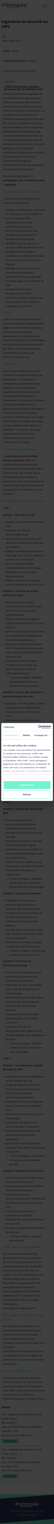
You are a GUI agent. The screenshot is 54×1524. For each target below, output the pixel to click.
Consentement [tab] (10, 735)
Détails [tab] (26, 735)
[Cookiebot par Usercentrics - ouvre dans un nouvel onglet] (38, 727)
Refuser (27, 794)
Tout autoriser (27, 785)
